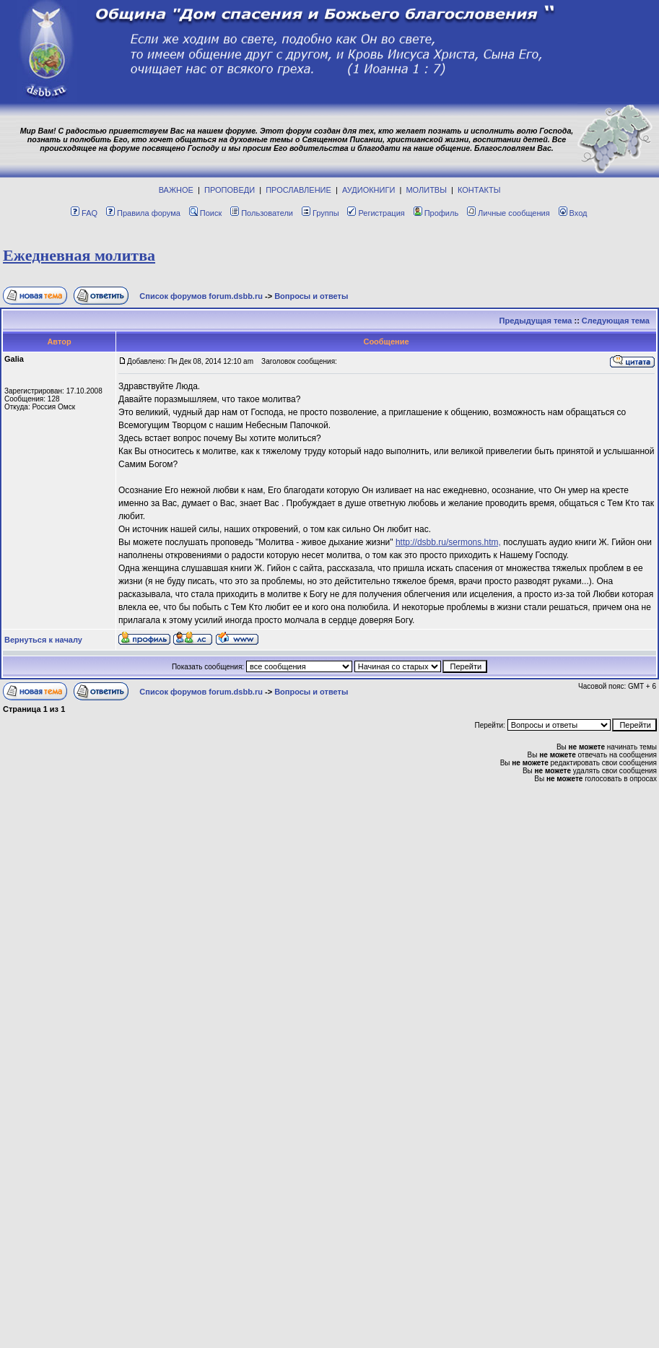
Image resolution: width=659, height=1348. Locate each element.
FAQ (84, 213)
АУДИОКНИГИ (368, 190)
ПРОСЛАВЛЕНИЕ (298, 190)
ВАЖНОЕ (176, 190)
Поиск (205, 213)
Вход (573, 213)
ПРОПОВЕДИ (229, 190)
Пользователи (261, 213)
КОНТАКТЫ (479, 190)
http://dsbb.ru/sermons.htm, (448, 542)
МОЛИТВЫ (426, 190)
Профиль (436, 213)
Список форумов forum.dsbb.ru (201, 296)
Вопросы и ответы (311, 296)
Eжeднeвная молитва (79, 255)
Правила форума (143, 213)
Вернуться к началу (43, 639)
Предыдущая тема (535, 320)
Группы (320, 213)
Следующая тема (616, 320)
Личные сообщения (508, 213)
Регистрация (375, 213)
